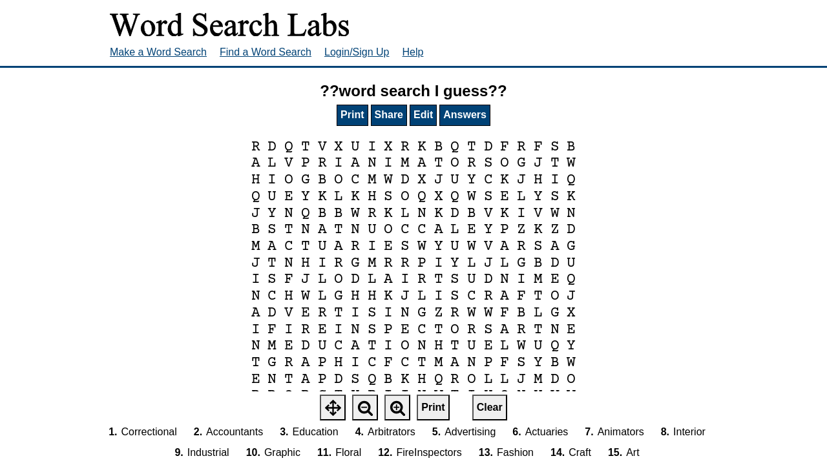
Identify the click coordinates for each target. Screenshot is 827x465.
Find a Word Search (265, 51)
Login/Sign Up (357, 51)
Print (352, 114)
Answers (465, 114)
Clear (490, 407)
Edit (423, 114)
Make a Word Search (158, 51)
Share (389, 114)
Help (413, 51)
